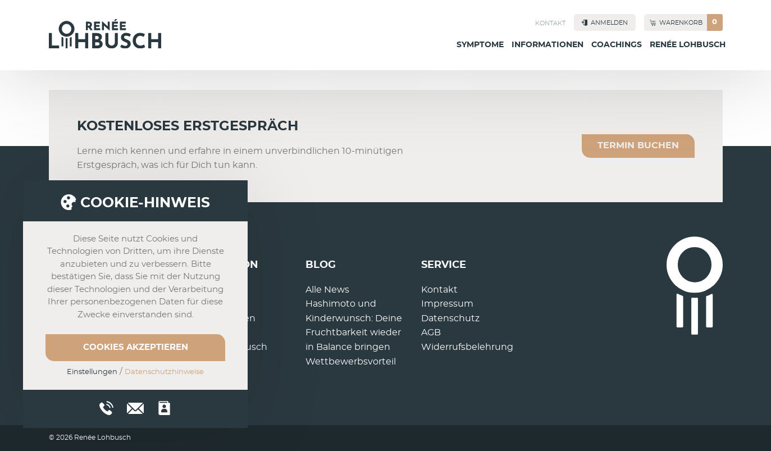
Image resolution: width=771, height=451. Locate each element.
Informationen (547, 45)
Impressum (447, 303)
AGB (431, 332)
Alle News (327, 289)
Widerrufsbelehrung (467, 347)
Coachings (616, 45)
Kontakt (550, 23)
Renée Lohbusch (688, 45)
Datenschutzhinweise (164, 372)
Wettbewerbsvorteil (350, 361)
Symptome (480, 45)
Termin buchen (638, 145)
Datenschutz (450, 318)
